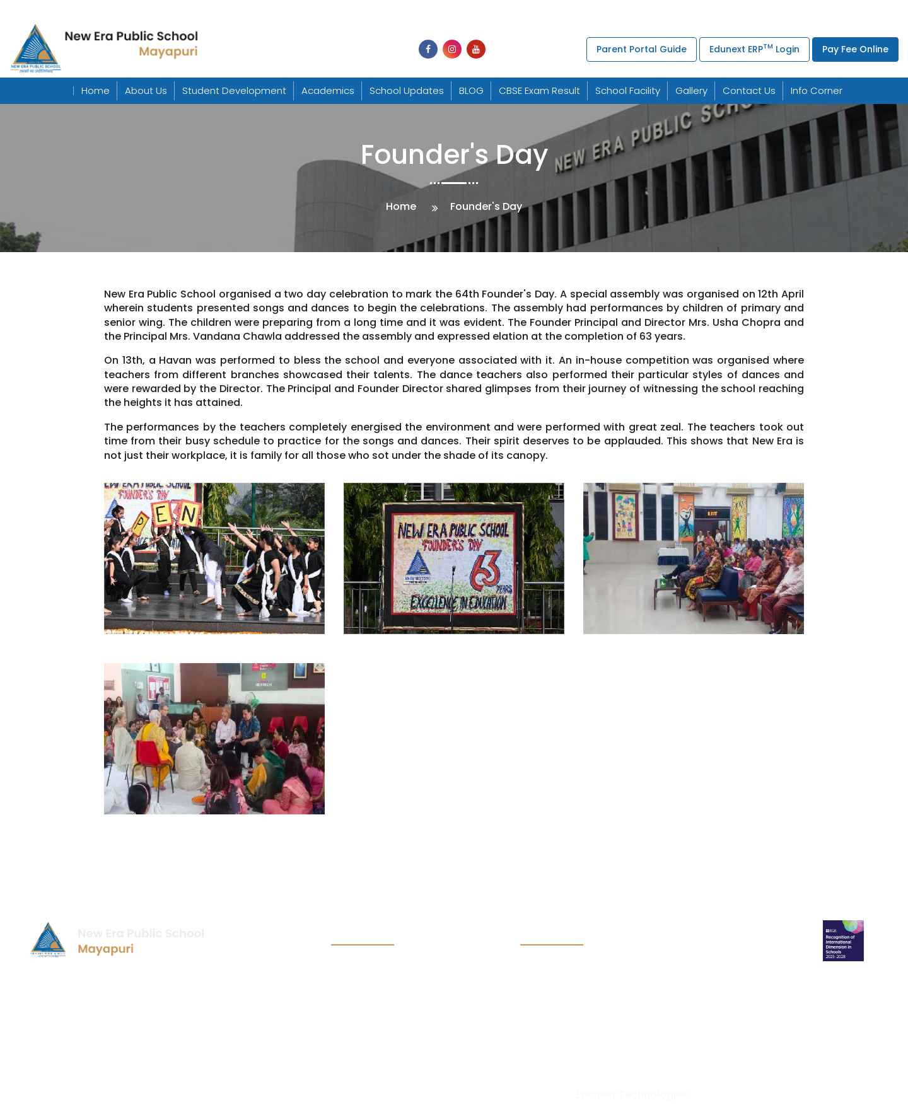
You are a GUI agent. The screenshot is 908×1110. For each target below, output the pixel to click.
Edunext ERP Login (754, 48)
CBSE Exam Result (539, 90)
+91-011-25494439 (286, 12)
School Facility (627, 90)
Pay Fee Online (855, 49)
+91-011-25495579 (473, 12)
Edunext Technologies (632, 1094)
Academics (327, 90)
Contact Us (749, 90)
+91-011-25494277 (383, 12)
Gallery (691, 90)
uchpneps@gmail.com (608, 11)
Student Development (234, 90)
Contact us (359, 1045)
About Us (146, 90)
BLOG (471, 90)
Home (95, 90)
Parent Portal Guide (642, 49)
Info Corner (816, 90)
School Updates (407, 90)
